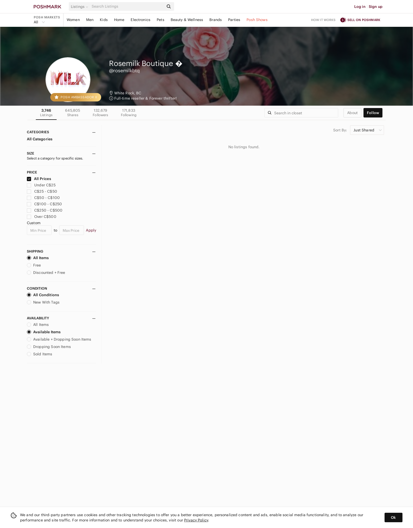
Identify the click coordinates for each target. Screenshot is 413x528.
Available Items (44, 332)
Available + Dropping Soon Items (59, 339)
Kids (104, 19)
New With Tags (43, 302)
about (352, 112)
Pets (160, 19)
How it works (323, 20)
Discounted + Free (46, 272)
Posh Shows (257, 19)
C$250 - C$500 (44, 210)
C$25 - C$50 (42, 191)
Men (90, 19)
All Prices (39, 178)
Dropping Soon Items (49, 346)
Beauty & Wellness (187, 19)
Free (34, 265)
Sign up (375, 6)
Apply (91, 230)
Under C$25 (41, 185)
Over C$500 (41, 216)
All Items (38, 257)
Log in (360, 6)
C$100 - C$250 (44, 204)
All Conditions (43, 295)
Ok (393, 517)
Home (119, 19)
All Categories (39, 139)
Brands (215, 19)
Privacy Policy (196, 520)
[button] (80, 6)
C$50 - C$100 (43, 197)
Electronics (140, 19)
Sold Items (39, 354)
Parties (234, 19)
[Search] (127, 6)
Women (73, 19)
